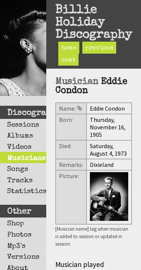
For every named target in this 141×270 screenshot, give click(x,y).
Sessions (23, 125)
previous (99, 48)
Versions (23, 257)
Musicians (26, 158)
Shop (15, 224)
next (68, 60)
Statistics (26, 191)
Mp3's (16, 246)
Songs (17, 169)
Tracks (20, 180)
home (68, 48)
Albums (20, 136)
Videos (19, 147)
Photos (19, 235)
